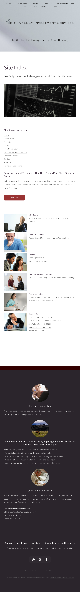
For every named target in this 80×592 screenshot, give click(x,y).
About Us (7, 142)
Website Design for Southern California (62, 578)
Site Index (52, 571)
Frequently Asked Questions (15, 152)
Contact (7, 159)
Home (6, 135)
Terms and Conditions (13, 166)
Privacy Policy (9, 162)
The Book (7, 145)
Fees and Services (11, 155)
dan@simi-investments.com (40, 327)
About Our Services (36, 234)
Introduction (9, 139)
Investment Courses (12, 149)
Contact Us (33, 314)
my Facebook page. (34, 414)
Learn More (14, 197)
